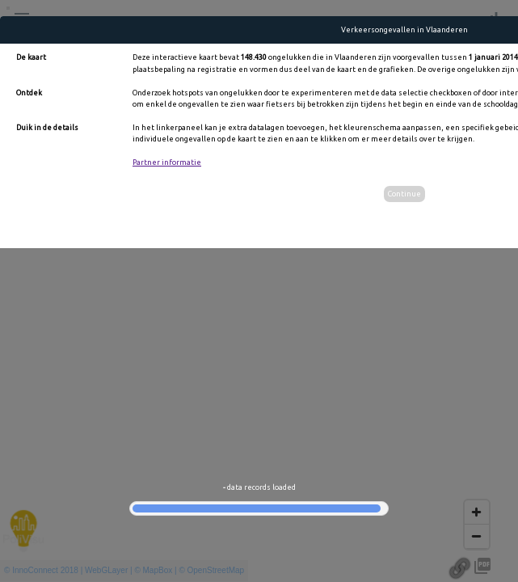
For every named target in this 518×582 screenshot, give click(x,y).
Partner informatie (167, 162)
